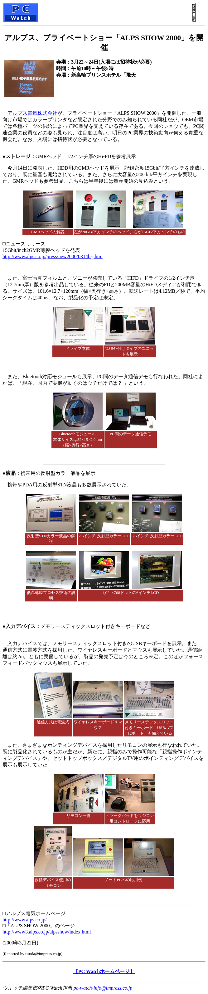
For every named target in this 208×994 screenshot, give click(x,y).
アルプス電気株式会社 (32, 113)
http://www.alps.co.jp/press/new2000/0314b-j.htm (52, 256)
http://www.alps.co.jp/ (24, 919)
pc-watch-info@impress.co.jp (103, 988)
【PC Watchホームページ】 (104, 971)
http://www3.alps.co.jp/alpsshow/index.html (46, 931)
